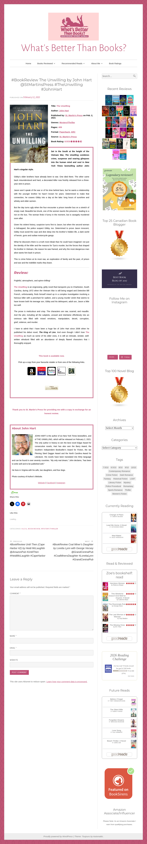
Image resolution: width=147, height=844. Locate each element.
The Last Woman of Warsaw (117, 616)
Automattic (98, 836)
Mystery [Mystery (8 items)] (127, 482)
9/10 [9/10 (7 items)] (127, 467)
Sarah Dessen (117, 516)
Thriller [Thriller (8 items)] (128, 490)
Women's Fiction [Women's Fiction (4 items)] (119, 494)
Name (13, 636)
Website (41, 483)
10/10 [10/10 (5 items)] (133, 467)
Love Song (116, 730)
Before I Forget (116, 699)
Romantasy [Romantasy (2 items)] (128, 486)
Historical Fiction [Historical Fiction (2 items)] (120, 479)
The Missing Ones (117, 625)
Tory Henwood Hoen (117, 701)
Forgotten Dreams (116, 720)
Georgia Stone (118, 606)
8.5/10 (24, 529)
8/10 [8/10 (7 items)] (120, 467)
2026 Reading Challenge (119, 657)
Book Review (34, 529)
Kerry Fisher (117, 711)
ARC (73, 132)
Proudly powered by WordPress (58, 836)
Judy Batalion (123, 618)
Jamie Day (117, 742)
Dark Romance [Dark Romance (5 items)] (126, 475)
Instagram (61, 483)
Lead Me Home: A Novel (116, 525)
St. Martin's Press (74, 115)
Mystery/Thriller (67, 122)
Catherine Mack (123, 599)
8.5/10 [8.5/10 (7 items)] (113, 467)
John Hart (64, 110)
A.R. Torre (118, 627)
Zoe (115, 666)
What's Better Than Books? (73, 48)
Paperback (64, 132)
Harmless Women (117, 583)
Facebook (51, 483)
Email (13, 648)
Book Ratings (115, 63)
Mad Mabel (116, 536)
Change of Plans (116, 515)
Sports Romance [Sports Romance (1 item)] (115, 490)
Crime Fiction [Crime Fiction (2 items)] (111, 475)
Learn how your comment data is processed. (66, 681)
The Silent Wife (116, 710)
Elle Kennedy (117, 732)
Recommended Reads (72, 63)
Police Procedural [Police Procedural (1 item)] (113, 486)
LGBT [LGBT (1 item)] (132, 479)
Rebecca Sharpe (118, 585)
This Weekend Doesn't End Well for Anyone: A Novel (119, 596)
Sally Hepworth (117, 537)
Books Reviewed (45, 63)
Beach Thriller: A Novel (116, 741)
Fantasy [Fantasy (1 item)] (107, 479)
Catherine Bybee (118, 527)
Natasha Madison (117, 722)
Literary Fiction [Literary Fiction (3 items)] (114, 482)
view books (131, 676)
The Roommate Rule (117, 604)
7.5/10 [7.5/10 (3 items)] (105, 467)
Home (28, 63)
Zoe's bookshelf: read (119, 575)
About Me (95, 63)
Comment (15, 594)
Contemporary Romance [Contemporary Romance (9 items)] (119, 471)
